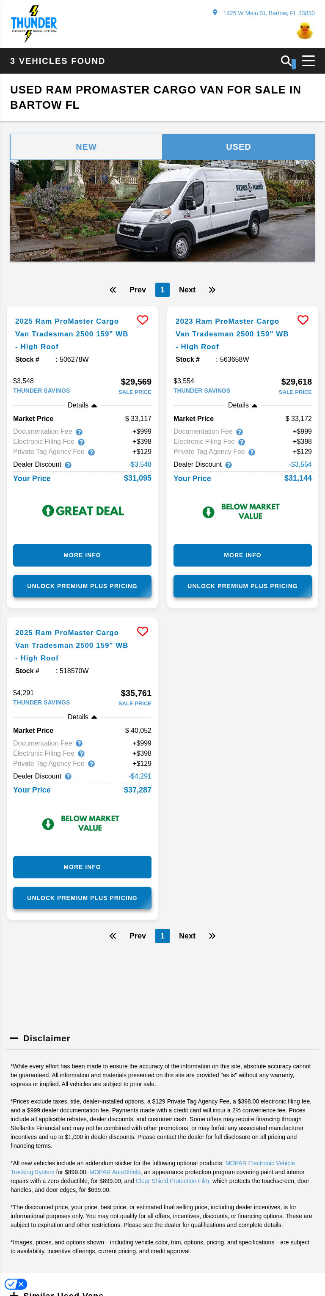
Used (238, 146)
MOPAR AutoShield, (115, 1171)
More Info (82, 555)
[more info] (82, 307)
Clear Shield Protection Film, (173, 1180)
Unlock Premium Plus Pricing (82, 586)
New (86, 146)
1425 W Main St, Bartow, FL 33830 (264, 13)
